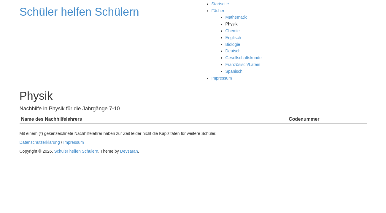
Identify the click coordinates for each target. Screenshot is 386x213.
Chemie (232, 30)
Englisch (233, 37)
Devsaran (129, 151)
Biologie (232, 44)
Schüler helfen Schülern (79, 12)
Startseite (220, 3)
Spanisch (234, 71)
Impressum (222, 78)
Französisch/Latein (242, 64)
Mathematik (236, 17)
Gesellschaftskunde (243, 57)
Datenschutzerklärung (40, 142)
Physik (231, 24)
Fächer (218, 10)
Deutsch (233, 51)
